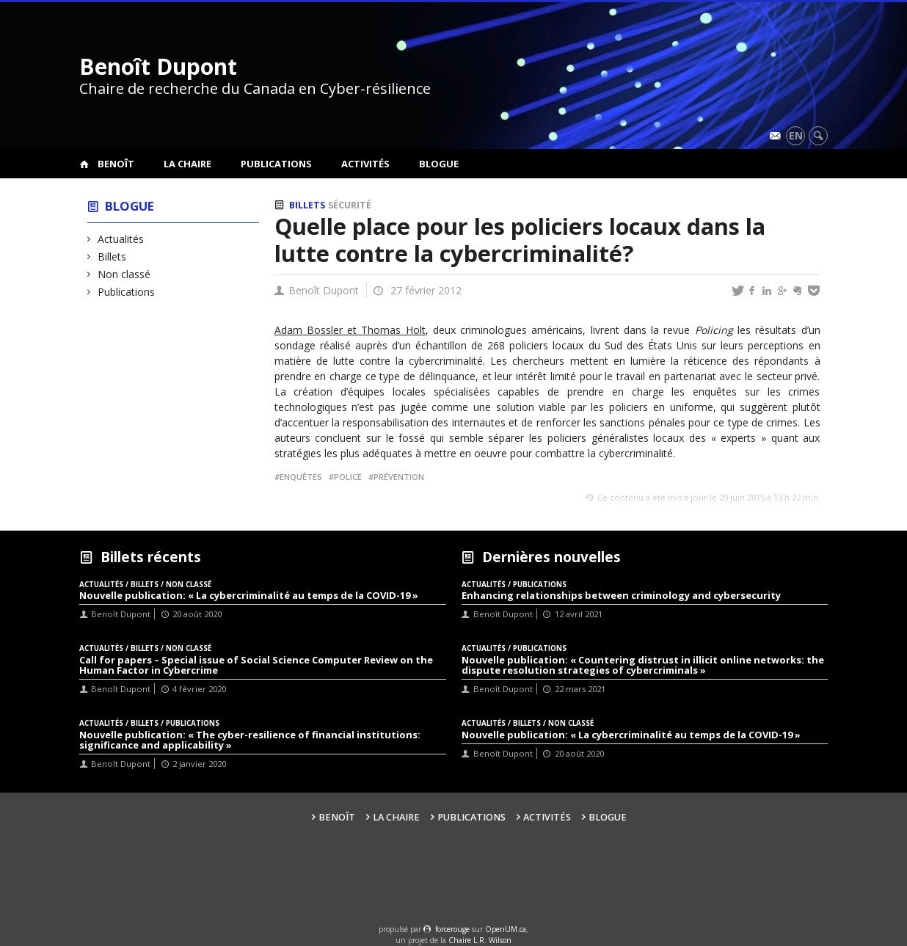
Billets (112, 256)
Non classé (124, 274)
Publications (276, 163)
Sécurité (349, 205)
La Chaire (187, 163)
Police (348, 476)
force (452, 929)
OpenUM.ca (505, 929)
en (796, 135)
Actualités (121, 239)
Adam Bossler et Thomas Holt (350, 330)
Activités (365, 163)
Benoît (116, 163)
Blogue (439, 163)
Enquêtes (301, 476)
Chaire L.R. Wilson (479, 940)
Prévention (399, 476)
